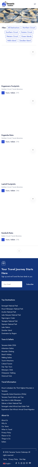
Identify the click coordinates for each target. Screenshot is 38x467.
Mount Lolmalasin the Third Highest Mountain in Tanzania (18, 389)
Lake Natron (6, 327)
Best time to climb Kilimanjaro (11, 400)
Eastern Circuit (26, 32)
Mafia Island (11, 40)
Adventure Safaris (8, 348)
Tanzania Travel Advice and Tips (13, 397)
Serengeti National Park (10, 306)
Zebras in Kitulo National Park (12, 403)
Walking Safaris (7, 357)
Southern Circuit (12, 32)
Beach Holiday (7, 354)
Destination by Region (9, 333)
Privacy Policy (6, 432)
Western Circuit (12, 36)
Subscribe (29, 284)
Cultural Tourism (7, 364)
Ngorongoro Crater (8, 318)
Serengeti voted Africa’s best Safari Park (15, 406)
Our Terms (5, 426)
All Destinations (13, 28)
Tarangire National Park (10, 321)
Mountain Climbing (8, 351)
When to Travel (7, 429)
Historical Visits (7, 376)
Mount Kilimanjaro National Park (12, 309)
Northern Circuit (29, 28)
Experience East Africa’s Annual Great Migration (18, 409)
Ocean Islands (26, 36)
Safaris (4, 442)
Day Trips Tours (7, 367)
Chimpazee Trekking (8, 373)
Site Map (22, 459)
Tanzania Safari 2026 (9, 345)
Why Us (4, 423)
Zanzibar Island (25, 40)
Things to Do (6, 439)
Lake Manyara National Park (11, 315)
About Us (5, 420)
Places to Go (6, 435)
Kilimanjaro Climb (7, 370)
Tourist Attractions (8, 360)
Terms (5, 459)
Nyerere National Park (9, 324)
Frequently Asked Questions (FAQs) (14, 394)
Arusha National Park (9, 312)
